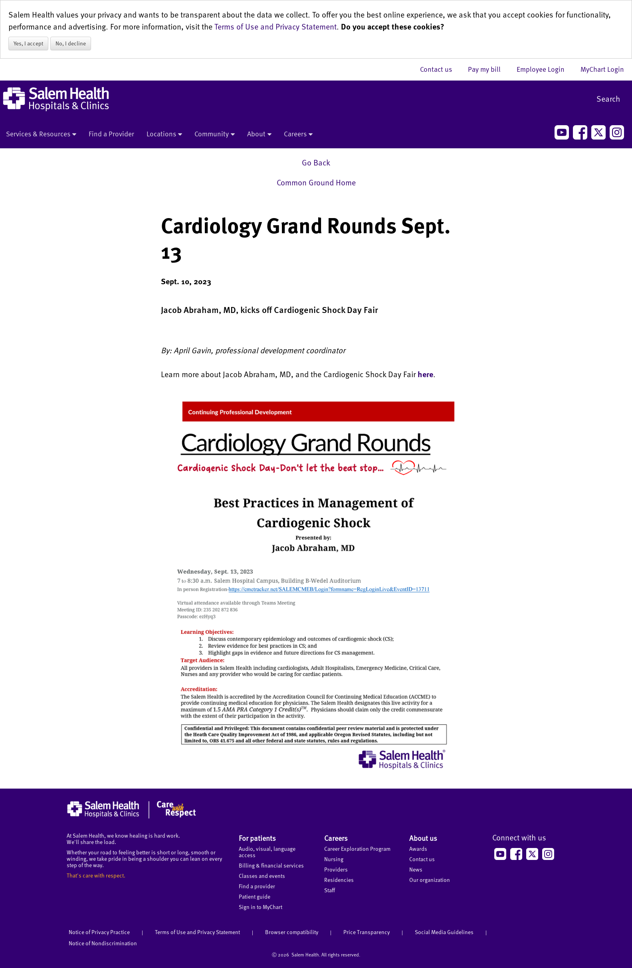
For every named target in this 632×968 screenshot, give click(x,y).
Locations (164, 134)
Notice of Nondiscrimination (103, 943)
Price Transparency (366, 932)
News (415, 869)
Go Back (316, 162)
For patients (257, 837)
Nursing (333, 859)
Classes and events (262, 876)
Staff (329, 890)
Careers (298, 134)
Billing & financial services (271, 865)
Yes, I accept (28, 43)
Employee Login (545, 69)
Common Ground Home (316, 182)
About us (423, 837)
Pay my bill (488, 69)
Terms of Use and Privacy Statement (275, 26)
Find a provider (257, 886)
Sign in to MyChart (260, 907)
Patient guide (254, 896)
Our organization (429, 880)
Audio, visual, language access (267, 851)
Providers (336, 869)
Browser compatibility (291, 932)
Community (214, 134)
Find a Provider (111, 133)
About (259, 134)
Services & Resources (41, 134)
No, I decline (70, 43)
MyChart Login (602, 69)
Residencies (339, 880)
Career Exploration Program (357, 848)
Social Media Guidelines (444, 932)
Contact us (440, 69)
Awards (418, 848)
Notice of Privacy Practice (99, 932)
